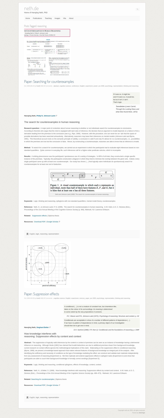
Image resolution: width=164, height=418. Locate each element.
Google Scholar (53, 222)
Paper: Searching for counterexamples (49, 81)
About (71, 18)
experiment (89, 86)
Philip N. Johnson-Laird (47, 116)
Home (27, 18)
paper (87, 298)
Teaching (48, 18)
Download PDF (39, 222)
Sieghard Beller (43, 327)
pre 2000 (101, 86)
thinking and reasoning (131, 86)
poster (96, 86)
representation (118, 86)
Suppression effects (39, 216)
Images (57, 18)
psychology (108, 86)
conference (75, 86)
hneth (38, 86)
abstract (56, 86)
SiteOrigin (142, 413)
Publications (37, 18)
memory (82, 298)
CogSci (32, 234)
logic (37, 234)
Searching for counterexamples (42, 379)
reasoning (43, 234)
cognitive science (65, 86)
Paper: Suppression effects (41, 294)
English (82, 86)
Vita (64, 18)
